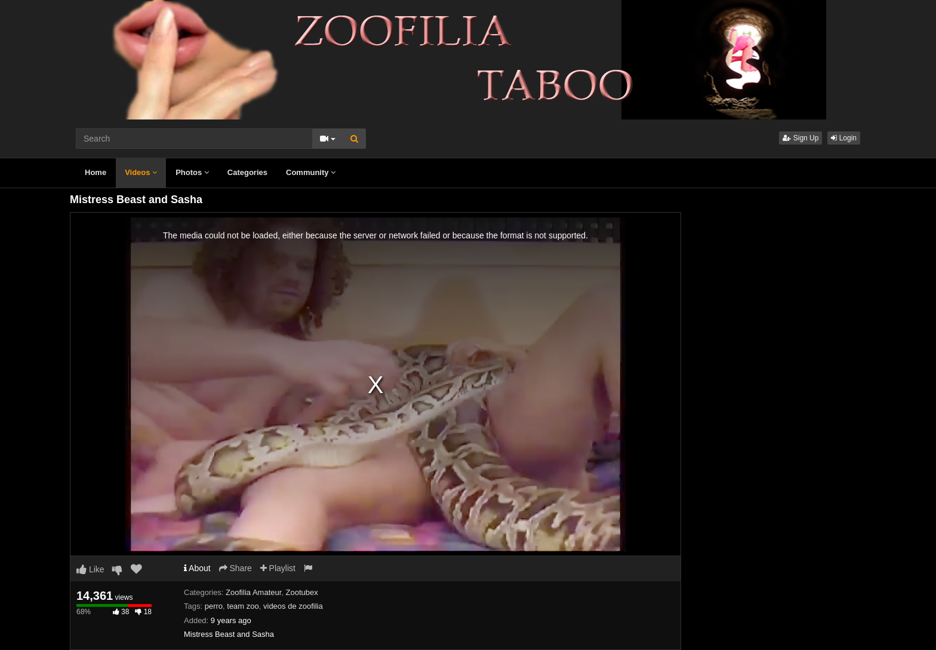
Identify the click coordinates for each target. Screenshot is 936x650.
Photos (192, 172)
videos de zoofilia (293, 606)
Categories (247, 172)
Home (95, 172)
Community (310, 172)
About (197, 568)
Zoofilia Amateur (253, 592)
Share (235, 568)
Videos (141, 172)
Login (844, 138)
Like (90, 569)
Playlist (277, 568)
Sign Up (800, 138)
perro (214, 606)
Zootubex (302, 592)
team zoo (242, 606)
